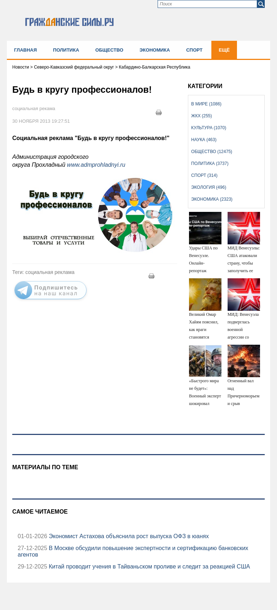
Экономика (155, 50)
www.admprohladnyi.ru (96, 165)
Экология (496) (208, 187)
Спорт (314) (204, 175)
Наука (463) (203, 139)
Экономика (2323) (211, 199)
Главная (25, 50)
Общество (109, 50)
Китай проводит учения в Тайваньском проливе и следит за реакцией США (148, 566)
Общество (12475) (211, 151)
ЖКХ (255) (201, 115)
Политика (66, 50)
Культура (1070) (208, 127)
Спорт (194, 50)
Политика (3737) (209, 163)
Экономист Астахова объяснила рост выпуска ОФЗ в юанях (128, 536)
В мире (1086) (206, 103)
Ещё (224, 50)
